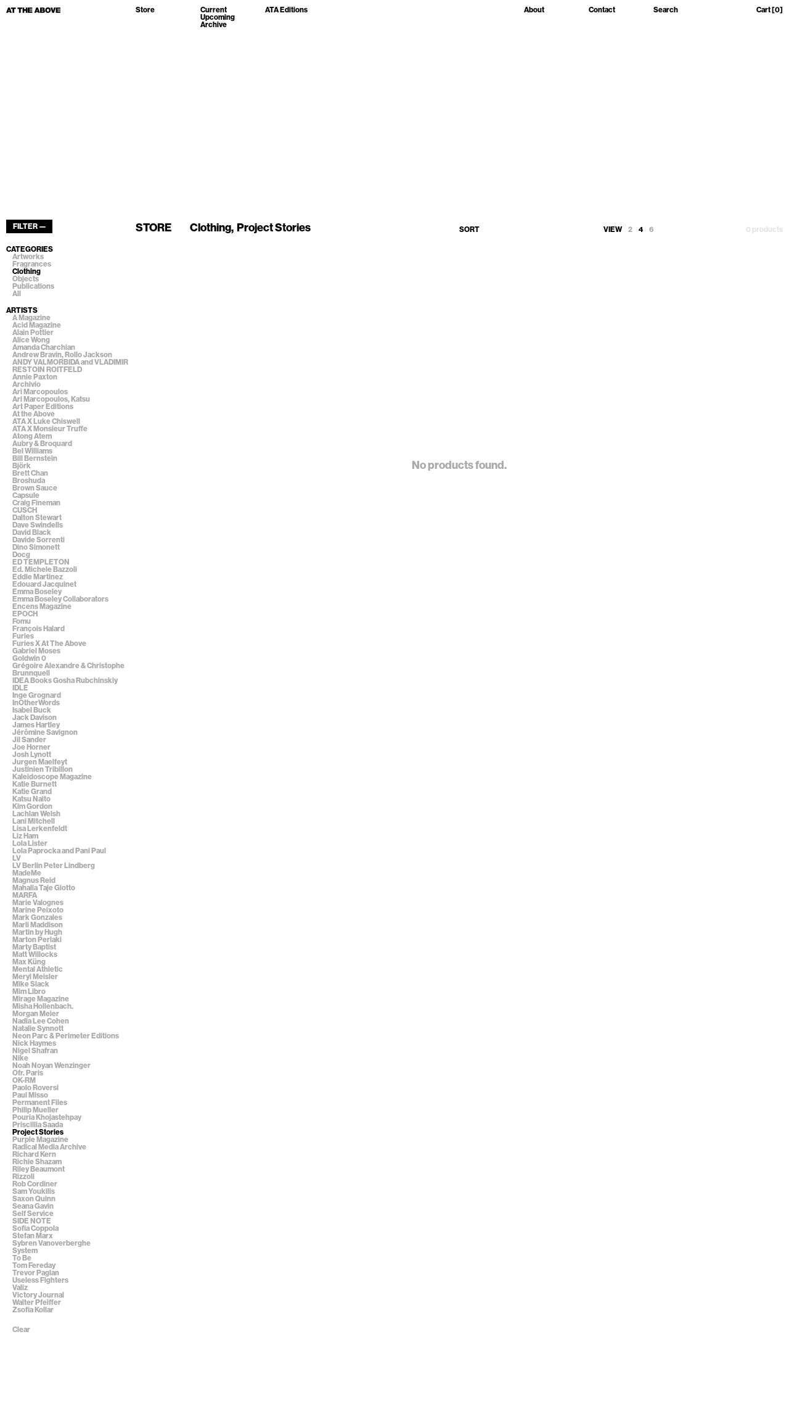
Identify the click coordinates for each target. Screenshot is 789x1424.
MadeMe (26, 873)
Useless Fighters (40, 1280)
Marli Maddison (37, 925)
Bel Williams (32, 451)
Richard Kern (34, 1154)
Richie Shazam (37, 1161)
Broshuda (28, 480)
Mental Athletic (37, 969)
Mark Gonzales (37, 917)
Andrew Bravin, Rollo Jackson (62, 354)
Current (213, 10)
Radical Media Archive (49, 1147)
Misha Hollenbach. (42, 1006)
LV (16, 858)
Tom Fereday (33, 1265)
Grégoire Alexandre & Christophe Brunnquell (68, 669)
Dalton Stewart (37, 517)
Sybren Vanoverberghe (51, 1243)
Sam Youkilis (33, 1191)
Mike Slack (30, 984)
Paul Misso (30, 1095)
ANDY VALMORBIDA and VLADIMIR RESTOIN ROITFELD (70, 366)
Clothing (26, 271)
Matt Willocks (34, 954)
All (16, 293)
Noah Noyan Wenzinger (51, 1065)
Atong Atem (32, 436)
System (25, 1250)
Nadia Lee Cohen (40, 1021)
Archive (213, 24)
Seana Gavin (33, 1206)
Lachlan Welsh (36, 813)
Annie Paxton (34, 377)
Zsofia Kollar (33, 1310)
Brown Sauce (34, 488)
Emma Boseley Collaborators (60, 599)
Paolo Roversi (35, 1087)
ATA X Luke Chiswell (46, 421)
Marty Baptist (34, 947)
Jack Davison (34, 717)
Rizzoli (23, 1176)
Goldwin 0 (29, 658)
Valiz (20, 1287)
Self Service (33, 1213)
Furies (23, 636)
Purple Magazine (40, 1139)
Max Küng (29, 962)
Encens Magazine (42, 606)
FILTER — (29, 226)
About (534, 10)
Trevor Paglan (35, 1273)
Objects (25, 279)
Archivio (26, 384)
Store (145, 10)
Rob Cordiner (34, 1184)
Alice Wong (31, 340)
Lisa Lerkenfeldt (39, 828)
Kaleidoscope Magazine (52, 776)
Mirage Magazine (40, 999)
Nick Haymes (34, 1043)
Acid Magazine (36, 325)
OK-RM (24, 1080)
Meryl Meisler (35, 976)
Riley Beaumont (38, 1169)
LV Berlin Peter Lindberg (53, 865)
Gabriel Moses (36, 651)
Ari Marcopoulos (40, 391)
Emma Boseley (37, 591)
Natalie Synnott (37, 1028)
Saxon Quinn (33, 1198)
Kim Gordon (32, 806)
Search (665, 10)
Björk (21, 466)
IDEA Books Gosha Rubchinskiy (65, 680)
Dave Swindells (37, 525)
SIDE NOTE (31, 1221)
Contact (602, 10)
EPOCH (25, 614)
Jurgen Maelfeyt (39, 762)
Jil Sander (29, 739)
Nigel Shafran (35, 1050)
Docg (21, 554)
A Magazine (31, 317)
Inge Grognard (36, 695)
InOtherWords (36, 702)
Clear (21, 1329)
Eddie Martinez (37, 577)
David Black (31, 532)
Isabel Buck (31, 710)
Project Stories (37, 1132)
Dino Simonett (36, 547)
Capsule (25, 495)
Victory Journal (38, 1295)
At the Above (33, 414)
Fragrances (31, 264)
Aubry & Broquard (42, 443)
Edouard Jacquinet (44, 584)
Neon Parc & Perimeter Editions (65, 1036)
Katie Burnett (34, 784)
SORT (469, 229)
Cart (769, 10)
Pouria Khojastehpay (46, 1117)
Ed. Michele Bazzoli (44, 569)
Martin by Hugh (37, 932)
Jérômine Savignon (45, 732)
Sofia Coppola (35, 1228)
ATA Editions (286, 10)
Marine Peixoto (37, 910)
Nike (20, 1058)
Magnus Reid (33, 880)
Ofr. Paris (27, 1073)
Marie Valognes (37, 902)
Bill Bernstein (34, 458)
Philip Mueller (35, 1110)
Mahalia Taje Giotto (43, 888)
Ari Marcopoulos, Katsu (51, 399)
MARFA (24, 895)
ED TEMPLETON (41, 562)
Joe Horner (31, 747)
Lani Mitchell (33, 821)
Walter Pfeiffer (36, 1302)
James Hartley (36, 725)
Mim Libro (29, 991)
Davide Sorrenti (38, 540)
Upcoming (217, 17)
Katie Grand (32, 791)
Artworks (28, 256)
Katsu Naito (31, 799)
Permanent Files (39, 1102)
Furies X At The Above (49, 643)
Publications (33, 286)
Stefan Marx (32, 1236)
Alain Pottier (33, 332)
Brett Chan (30, 473)
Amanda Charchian (43, 347)
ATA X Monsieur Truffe (50, 428)
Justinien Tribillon (42, 769)
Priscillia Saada (37, 1124)
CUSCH (24, 510)
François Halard (38, 628)
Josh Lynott (31, 754)
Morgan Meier (35, 1013)
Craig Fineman (36, 503)
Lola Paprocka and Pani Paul (59, 851)
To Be (21, 1258)
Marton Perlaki (37, 939)
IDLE (20, 688)
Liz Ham (25, 836)
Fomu (21, 621)
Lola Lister (29, 843)
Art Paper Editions (42, 406)
